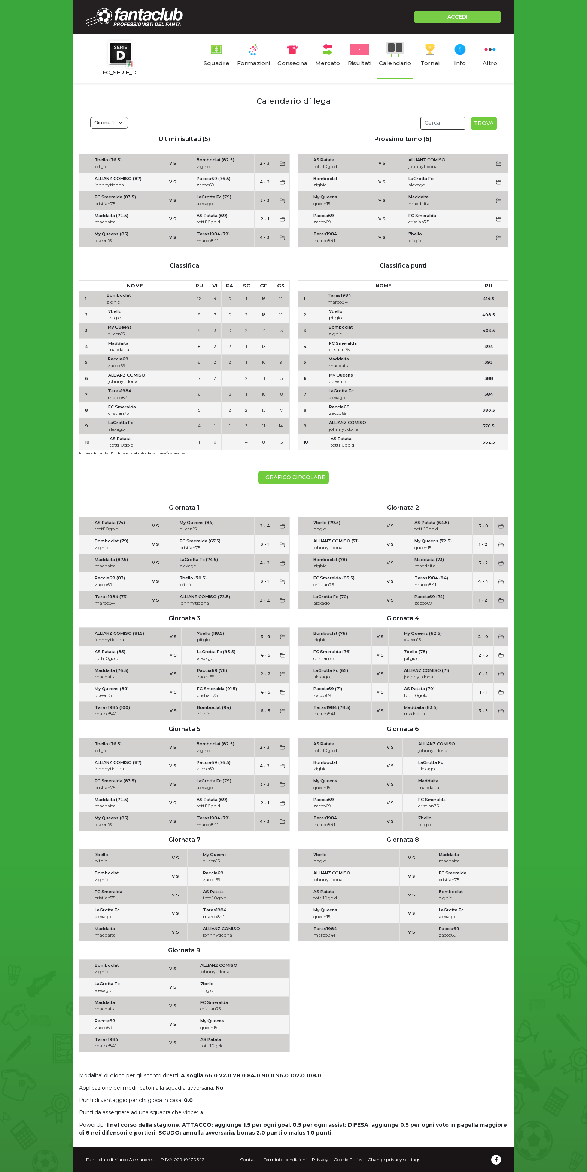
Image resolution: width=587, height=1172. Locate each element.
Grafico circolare (293, 477)
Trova (483, 123)
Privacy (320, 1159)
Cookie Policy (348, 1159)
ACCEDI (457, 16)
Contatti (249, 1159)
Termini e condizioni (285, 1159)
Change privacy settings (394, 1159)
